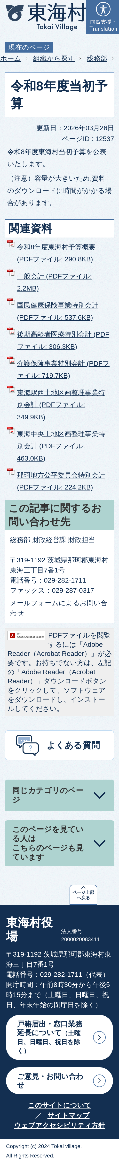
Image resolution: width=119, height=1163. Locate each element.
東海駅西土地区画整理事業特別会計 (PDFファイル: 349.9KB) (61, 405)
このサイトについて (59, 1105)
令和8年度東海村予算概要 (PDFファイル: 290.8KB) (56, 253)
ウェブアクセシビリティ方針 (59, 1125)
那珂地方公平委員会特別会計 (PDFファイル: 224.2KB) (61, 481)
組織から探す (54, 58)
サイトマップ (69, 1115)
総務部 (97, 58)
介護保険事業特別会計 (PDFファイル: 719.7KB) (63, 369)
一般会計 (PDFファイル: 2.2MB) (54, 282)
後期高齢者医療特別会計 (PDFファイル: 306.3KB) (63, 340)
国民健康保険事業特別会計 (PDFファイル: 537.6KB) (57, 311)
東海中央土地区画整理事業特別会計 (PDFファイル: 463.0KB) (61, 446)
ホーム (10, 58)
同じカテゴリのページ (48, 795)
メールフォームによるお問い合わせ (58, 608)
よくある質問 (73, 745)
